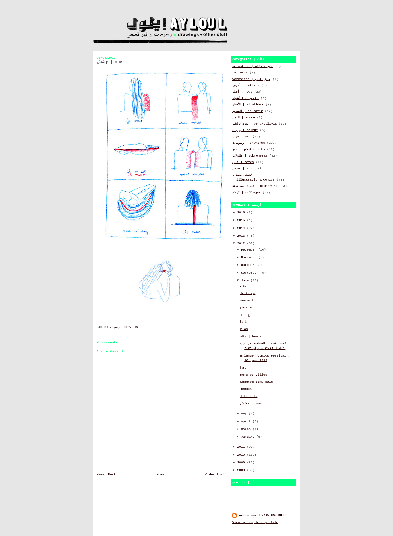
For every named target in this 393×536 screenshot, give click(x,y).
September (250, 273)
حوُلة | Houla (251, 336)
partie (246, 308)
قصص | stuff (244, 168)
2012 (242, 243)
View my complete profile (255, 522)
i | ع (245, 315)
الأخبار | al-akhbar (248, 105)
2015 (242, 220)
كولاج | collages (246, 193)
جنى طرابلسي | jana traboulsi (262, 515)
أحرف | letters (245, 85)
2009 (242, 462)
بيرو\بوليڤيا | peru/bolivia (254, 124)
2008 (242, 470)
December (249, 250)
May (245, 414)
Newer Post (106, 474)
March (246, 429)
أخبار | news (242, 92)
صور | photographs (248, 149)
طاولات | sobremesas (249, 156)
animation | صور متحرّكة (252, 66)
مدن (243, 286)
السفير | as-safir (247, 111)
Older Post (214, 474)
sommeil (247, 300)
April (246, 421)
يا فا (243, 322)
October (248, 265)
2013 (242, 236)
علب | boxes (243, 162)
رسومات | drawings (124, 327)
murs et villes (253, 375)
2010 (242, 455)
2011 (242, 447)
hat (243, 368)
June (246, 280)
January (248, 437)
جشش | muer (251, 403)
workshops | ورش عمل (251, 79)
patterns (240, 73)
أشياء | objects (245, 98)
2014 (242, 228)
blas (244, 329)
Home (160, 474)
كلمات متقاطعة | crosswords (255, 186)
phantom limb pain (256, 382)
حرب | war (241, 137)
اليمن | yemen (243, 117)
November (249, 257)
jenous (246, 389)
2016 (242, 212)
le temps (247, 293)
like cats (248, 396)
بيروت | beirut (245, 130)
